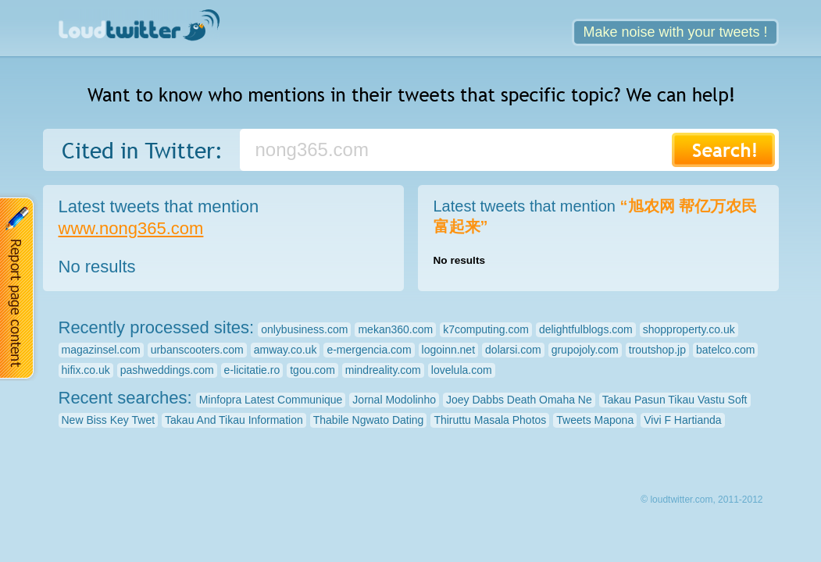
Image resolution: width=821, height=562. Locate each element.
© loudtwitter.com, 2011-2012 (701, 499)
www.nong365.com (131, 228)
